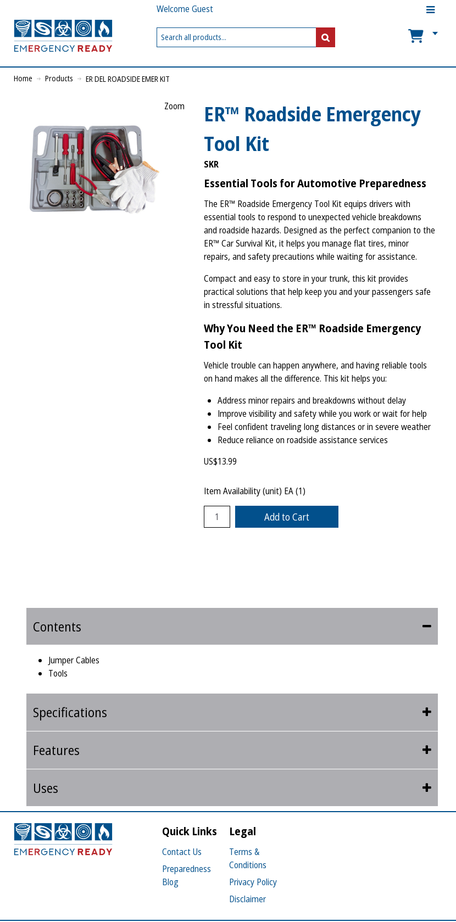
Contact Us (182, 852)
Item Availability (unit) (243, 491)
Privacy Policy (253, 882)
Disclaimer (247, 899)
